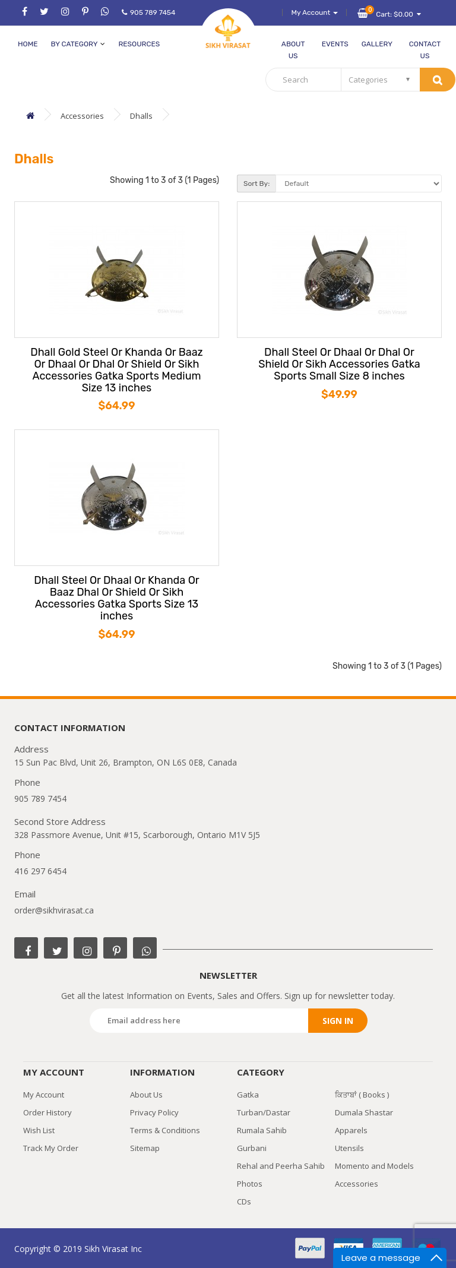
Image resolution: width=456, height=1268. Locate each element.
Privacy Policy (154, 1112)
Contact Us (425, 50)
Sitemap (145, 1148)
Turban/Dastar (263, 1112)
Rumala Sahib (262, 1130)
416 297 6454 (40, 871)
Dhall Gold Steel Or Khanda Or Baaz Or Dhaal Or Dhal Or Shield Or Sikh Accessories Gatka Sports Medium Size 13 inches (116, 370)
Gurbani (252, 1148)
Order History (47, 1112)
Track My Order (50, 1148)
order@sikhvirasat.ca (54, 910)
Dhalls (141, 115)
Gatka (248, 1094)
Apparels (351, 1130)
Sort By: (256, 183)
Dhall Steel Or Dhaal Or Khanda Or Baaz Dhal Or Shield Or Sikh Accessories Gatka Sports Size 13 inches (116, 598)
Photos (249, 1183)
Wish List (39, 1130)
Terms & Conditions (165, 1130)
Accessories (82, 115)
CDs (244, 1201)
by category (77, 44)
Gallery (377, 44)
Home (27, 44)
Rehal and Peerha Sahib (281, 1166)
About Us (293, 50)
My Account (43, 1094)
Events (335, 44)
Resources (139, 44)
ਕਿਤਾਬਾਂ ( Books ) (362, 1094)
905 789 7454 (148, 12)
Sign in (337, 1020)
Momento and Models (374, 1166)
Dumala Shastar (364, 1112)
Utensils (349, 1148)
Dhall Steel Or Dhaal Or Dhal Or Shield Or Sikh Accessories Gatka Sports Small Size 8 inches (339, 364)
